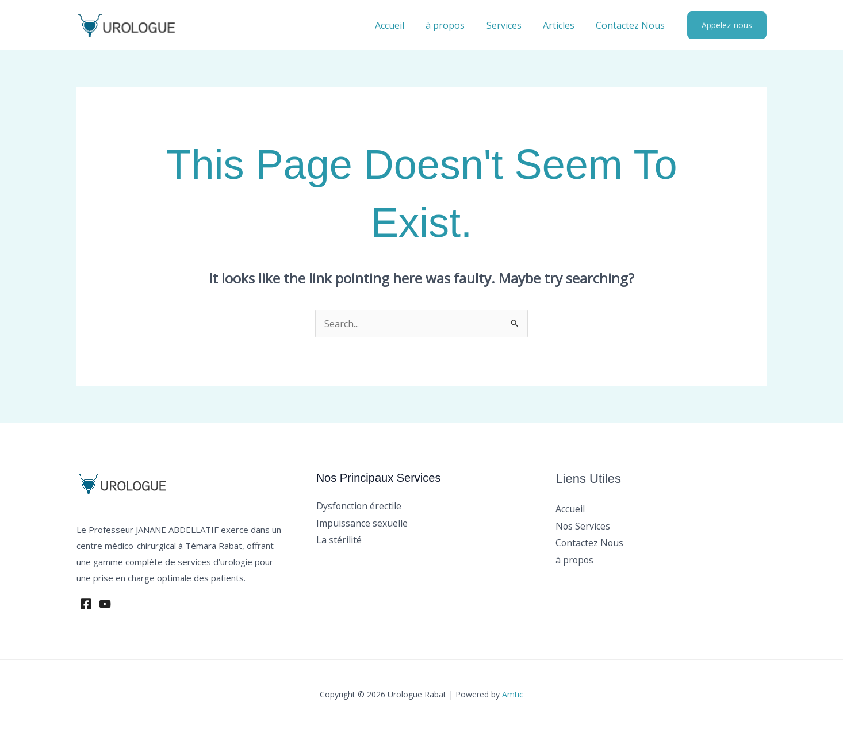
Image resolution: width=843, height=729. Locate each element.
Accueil (403, 25)
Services (511, 25)
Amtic (512, 694)
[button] (727, 25)
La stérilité (339, 540)
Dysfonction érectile (359, 506)
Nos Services (583, 526)
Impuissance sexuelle (362, 523)
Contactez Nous (631, 25)
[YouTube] (104, 603)
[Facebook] (85, 603)
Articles (563, 25)
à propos (456, 25)
